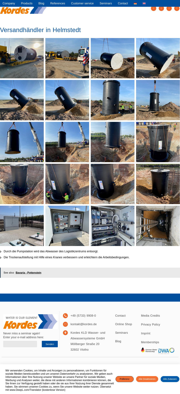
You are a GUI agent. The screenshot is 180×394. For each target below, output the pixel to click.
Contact (123, 3)
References (57, 3)
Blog (41, 3)
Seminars (106, 3)
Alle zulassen (170, 379)
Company (9, 3)
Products (26, 3)
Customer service (82, 3)
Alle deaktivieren (147, 379)
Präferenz (124, 379)
